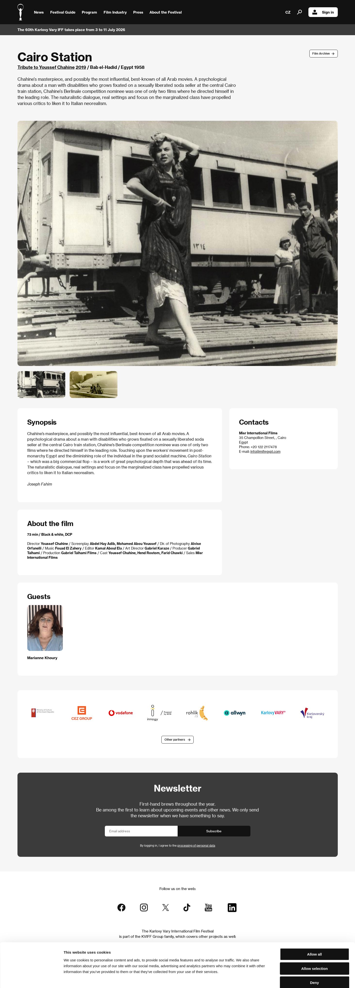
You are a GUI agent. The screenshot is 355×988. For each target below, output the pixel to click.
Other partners (175, 739)
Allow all (314, 929)
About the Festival (165, 12)
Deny (314, 957)
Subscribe (214, 831)
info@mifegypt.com (265, 451)
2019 (81, 67)
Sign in (323, 12)
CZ (287, 12)
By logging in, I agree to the (177, 845)
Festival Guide (62, 12)
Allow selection (314, 943)
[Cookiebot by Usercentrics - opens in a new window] (31, 978)
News (39, 12)
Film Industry (115, 12)
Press (138, 12)
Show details (253, 978)
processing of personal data (196, 845)
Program (89, 12)
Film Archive (321, 53)
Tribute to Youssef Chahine (46, 67)
